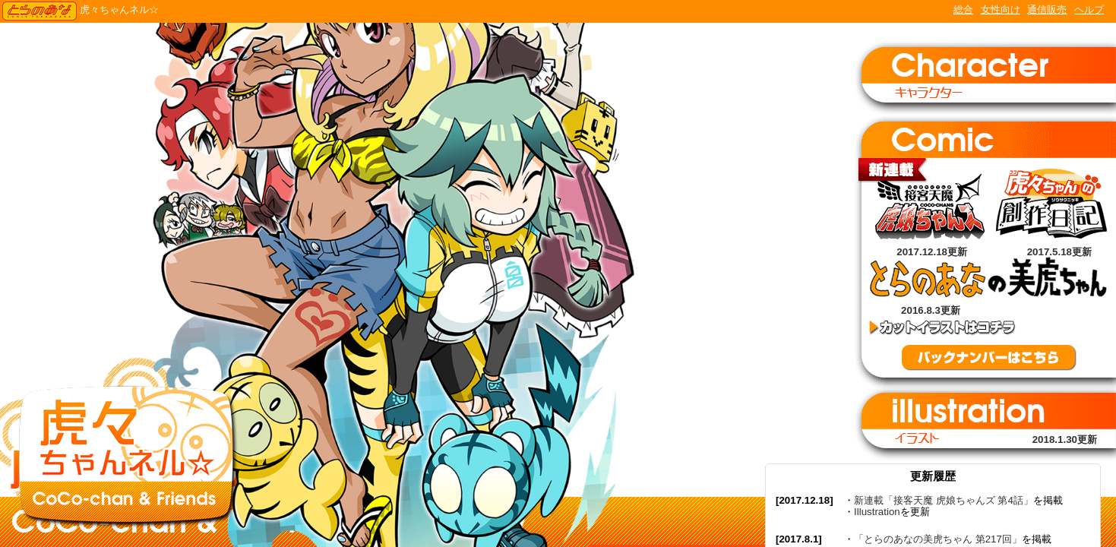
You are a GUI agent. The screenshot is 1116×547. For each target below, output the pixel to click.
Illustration (877, 511)
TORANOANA (39, 11)
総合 (963, 9)
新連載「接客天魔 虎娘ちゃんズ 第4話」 (943, 500)
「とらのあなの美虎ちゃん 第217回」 (938, 539)
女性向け (1000, 9)
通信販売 (1047, 9)
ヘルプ (1089, 9)
